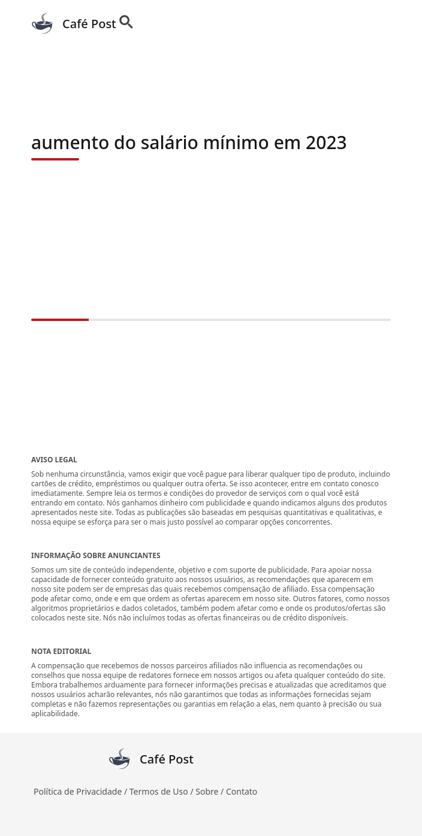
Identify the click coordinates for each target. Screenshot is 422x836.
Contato (241, 791)
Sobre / (210, 791)
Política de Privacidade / (81, 791)
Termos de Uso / (162, 791)
